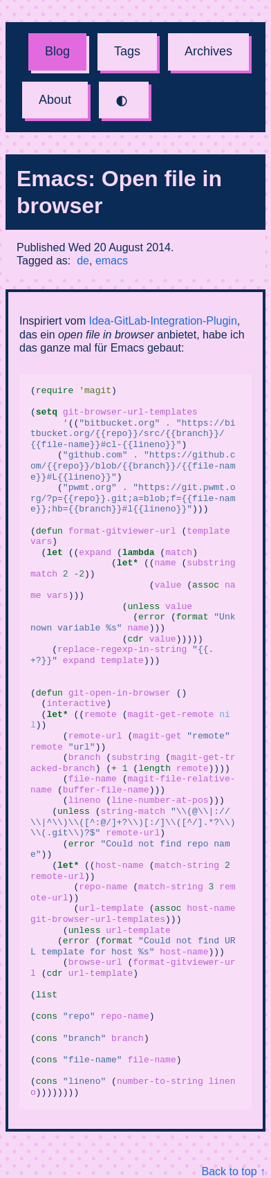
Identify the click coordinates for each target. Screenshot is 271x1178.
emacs (111, 260)
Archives (208, 51)
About (55, 100)
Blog (57, 51)
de (83, 260)
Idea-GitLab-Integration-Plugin (162, 321)
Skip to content (0, 0)
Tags (127, 51)
